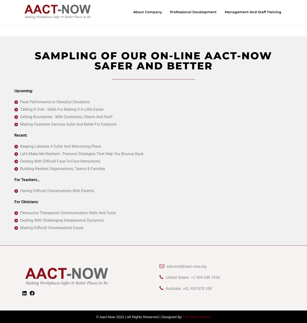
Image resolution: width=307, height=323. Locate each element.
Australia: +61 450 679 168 (185, 288)
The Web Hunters (197, 317)
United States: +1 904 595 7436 (189, 277)
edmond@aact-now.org (183, 266)
